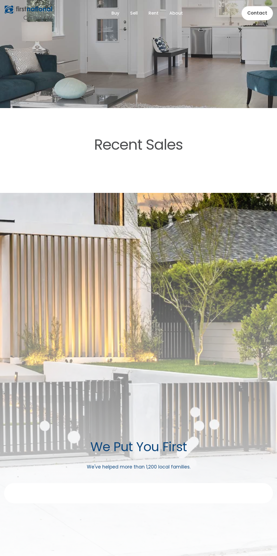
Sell (134, 13)
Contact (257, 13)
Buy (115, 13)
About (176, 13)
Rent (154, 13)
